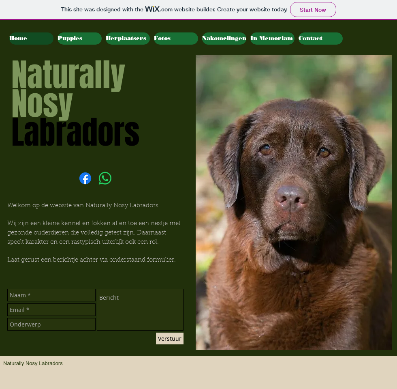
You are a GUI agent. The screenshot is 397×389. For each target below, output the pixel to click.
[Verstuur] (170, 338)
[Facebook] (85, 178)
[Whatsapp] (105, 178)
